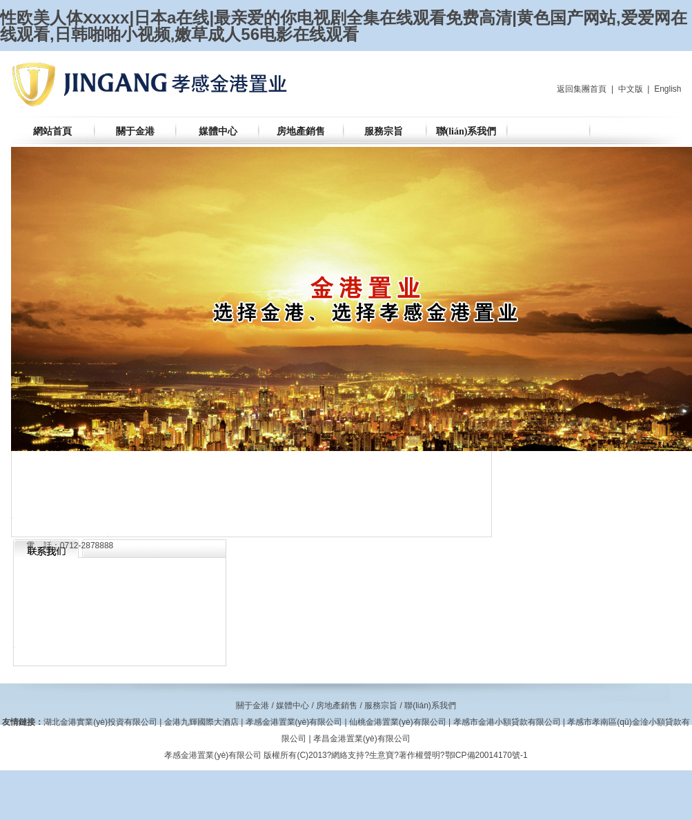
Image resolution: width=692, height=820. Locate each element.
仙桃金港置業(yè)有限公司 (397, 722)
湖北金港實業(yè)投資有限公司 (100, 722)
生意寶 (381, 755)
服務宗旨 (383, 131)
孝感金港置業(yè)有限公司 (294, 722)
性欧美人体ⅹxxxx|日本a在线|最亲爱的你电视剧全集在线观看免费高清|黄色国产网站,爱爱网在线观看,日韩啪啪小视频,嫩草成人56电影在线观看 (343, 25)
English (667, 89)
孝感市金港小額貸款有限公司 (507, 722)
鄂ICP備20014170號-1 (486, 755)
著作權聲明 (419, 755)
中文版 (630, 89)
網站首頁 (52, 131)
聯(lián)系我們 (466, 131)
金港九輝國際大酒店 (201, 722)
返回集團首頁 (581, 89)
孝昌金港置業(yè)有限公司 (362, 738)
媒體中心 (218, 131)
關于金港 (135, 131)
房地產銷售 (301, 131)
